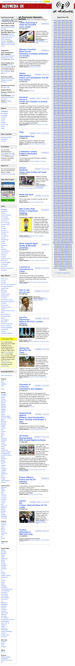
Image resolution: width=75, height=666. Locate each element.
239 (66, 195)
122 (55, 236)
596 (58, 75)
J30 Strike (4, 292)
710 (62, 36)
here (5, 73)
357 (55, 156)
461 (58, 120)
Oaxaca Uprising (6, 325)
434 (66, 129)
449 (66, 124)
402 (55, 141)
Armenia (3, 641)
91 (70, 244)
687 (55, 44)
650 (62, 56)
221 (58, 202)
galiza (2, 419)
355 (62, 156)
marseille (3, 445)
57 (64, 254)
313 (70, 170)
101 (58, 242)
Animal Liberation (37, 124)
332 (55, 164)
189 (66, 212)
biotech (3, 652)
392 (55, 144)
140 (62, 229)
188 (70, 212)
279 (66, 181)
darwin (3, 528)
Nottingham (4, 139)
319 (66, 168)
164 (66, 220)
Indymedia (4, 245)
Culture (3, 226)
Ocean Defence (5, 251)
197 (55, 210)
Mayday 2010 (5, 296)
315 (62, 170)
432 (55, 131)
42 (55, 259)
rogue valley (4, 613)
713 (70, 34)
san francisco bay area (7, 619)
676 (58, 48)
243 (70, 193)
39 (64, 259)
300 (62, 175)
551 (58, 90)
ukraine (3, 479)
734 (66, 27)
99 (65, 242)
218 (70, 202)
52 (61, 256)
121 (58, 236)
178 (70, 215)
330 (62, 164)
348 (70, 158)
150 (62, 226)
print (2, 380)
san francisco (5, 618)
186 (58, 214)
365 (62, 153)
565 (62, 85)
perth (2, 535)
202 (55, 209)
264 (66, 187)
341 (58, 161)
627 (55, 64)
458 (70, 120)
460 (62, 120)
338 (70, 161)
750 (62, 22)
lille (2, 436)
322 (55, 168)
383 (70, 146)
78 (55, 249)
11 (57, 268)
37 (70, 259)
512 (55, 103)
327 (55, 166)
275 (62, 183)
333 (70, 163)
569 (66, 83)
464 (66, 119)
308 (70, 171)
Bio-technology (5, 222)
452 (55, 124)
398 (70, 141)
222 (55, 202)
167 (55, 220)
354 (66, 156)
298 (70, 175)
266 (58, 187)
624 (66, 64)
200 (62, 209)
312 (55, 171)
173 (70, 217)
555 (62, 88)
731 (58, 29)
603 (70, 71)
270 (62, 185)
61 (70, 253)
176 (58, 217)
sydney (3, 538)
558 (70, 87)
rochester (3, 611)
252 (55, 192)
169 (66, 219)
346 (58, 159)
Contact (36, 1)
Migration (41, 40)
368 (70, 151)
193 (70, 210)
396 (58, 142)
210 (62, 205)
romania (3, 465)
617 (55, 68)
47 (58, 258)
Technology (22, 237)
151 (58, 226)
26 (67, 263)
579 (66, 80)
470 (62, 117)
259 (66, 188)
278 (70, 181)
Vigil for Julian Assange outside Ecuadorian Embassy (7, 80)
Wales (3, 126)
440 (62, 127)
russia (3, 467)
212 (55, 205)
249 (66, 192)
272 (55, 185)
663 (70, 51)
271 (58, 185)
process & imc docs (6, 660)
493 (70, 109)
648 (70, 56)
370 (62, 151)
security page (5, 366)
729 (66, 29)
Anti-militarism (5, 219)
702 (55, 39)
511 (58, 103)
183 (70, 214)
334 (66, 163)
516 (58, 102)
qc (1, 536)
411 (58, 137)
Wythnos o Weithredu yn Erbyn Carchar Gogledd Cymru (8, 44)
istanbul (3, 428)
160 (62, 222)
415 (62, 136)
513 (70, 102)
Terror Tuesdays (5, 71)
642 (55, 59)
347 (55, 159)
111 (58, 239)
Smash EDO (4, 329)
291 (58, 178)
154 (66, 224)
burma (3, 526)
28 (61, 263)
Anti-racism (32, 144)
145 (62, 227)
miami (3, 584)
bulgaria (3, 409)
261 (58, 188)
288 (70, 178)
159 (66, 222)
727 (55, 31)
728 (70, 29)
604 (66, 71)
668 (70, 49)
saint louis (4, 614)
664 (66, 51)
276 (58, 183)
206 (58, 207)
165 (62, 220)
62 (67, 253)
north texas (4, 599)
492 (55, 110)
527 (55, 98)
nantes (3, 446)
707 (55, 37)
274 (66, 183)
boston (3, 560)
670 (62, 49)
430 (62, 131)
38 (67, 259)
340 (62, 161)
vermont (3, 633)
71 (58, 251)
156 (58, 224)
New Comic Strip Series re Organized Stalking (28, 211)
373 (70, 149)
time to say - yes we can (25, 291)
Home (5, 1)
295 (62, 176)
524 (66, 98)
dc (1, 570)
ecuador (3, 501)
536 (58, 95)
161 (58, 222)
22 (61, 265)
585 (62, 78)
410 (62, 137)
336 (58, 163)
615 (62, 68)
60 (55, 254)
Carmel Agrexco (5, 314)
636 (58, 61)
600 (62, 73)
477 (55, 115)
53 (58, 256)
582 (55, 80)
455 (62, 122)
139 (66, 229)
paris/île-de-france (6, 455)
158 (70, 222)
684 (66, 44)
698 (70, 39)
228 (70, 198)
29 (58, 263)
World (36, 42)
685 (62, 44)
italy (2, 429)
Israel (2, 645)
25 (70, 263)
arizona (3, 550)
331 (58, 164)
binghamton (4, 558)
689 (66, 42)
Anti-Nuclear (4, 217)
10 (60, 268)
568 (70, 83)
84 (55, 248)
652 (55, 56)
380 (62, 148)
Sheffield (38, 202)
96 (55, 244)
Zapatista (3, 270)
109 (66, 239)
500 (62, 107)
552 (55, 90)
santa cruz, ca (5, 623)
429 (66, 131)
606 (58, 71)
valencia (3, 482)
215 (62, 203)
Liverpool (22, 541)
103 (70, 241)
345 (62, 159)
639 (66, 59)
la (1, 579)
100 (62, 242)
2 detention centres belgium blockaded (28, 152)
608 (70, 70)
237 (55, 197)
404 (66, 139)
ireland (3, 426)
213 (70, 203)
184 (66, 214)
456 (58, 122)
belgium (3, 404)
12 (54, 268)
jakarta (3, 530)
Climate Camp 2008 (7, 323)
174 (66, 217)
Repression (38, 41)
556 (58, 88)
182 (55, 215)
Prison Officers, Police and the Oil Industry (27, 479)
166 (58, 220)
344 (66, 159)
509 (66, 103)
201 (58, 209)
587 (55, 78)
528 (70, 97)
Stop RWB (4, 322)
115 (62, 237)
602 (55, 73)
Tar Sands (4, 298)
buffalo (3, 562)
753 (70, 20)
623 (70, 64)
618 (70, 66)
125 (62, 234)
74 (67, 249)
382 (55, 148)
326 (58, 166)
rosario (3, 509)
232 (55, 198)
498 (70, 107)
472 (55, 117)
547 (55, 92)
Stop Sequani (5, 320)
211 (58, 205)
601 (58, 73)
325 (62, 166)
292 (55, 178)
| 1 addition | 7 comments (38, 98)
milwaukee (4, 587)
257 (55, 190)
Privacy (26, 1)
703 (70, 37)
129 (66, 232)
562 (55, 87)
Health (47, 520)
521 (58, 100)
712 (55, 36)
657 (55, 54)
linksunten (4, 438)
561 (58, 87)
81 (64, 248)
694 (66, 41)
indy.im (3, 153)
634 (66, 61)
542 (55, 93)
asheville (3, 553)
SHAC (31, 124)
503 (70, 105)
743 (70, 24)
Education (4, 230)
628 (70, 63)
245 (62, 193)
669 (66, 49)
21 (64, 265)
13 (70, 266)
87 (64, 246)
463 (70, 119)
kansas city (4, 577)
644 (66, 58)
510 (62, 103)
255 (62, 190)
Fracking (3, 234)
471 (58, 117)
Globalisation (5, 239)
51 (64, 256)
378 (70, 148)
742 (55, 25)
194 (66, 210)
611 (58, 70)
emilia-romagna (5, 416)
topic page (7, 87)
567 (55, 85)
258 (70, 188)
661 (58, 53)
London (3, 119)
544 (66, 92)
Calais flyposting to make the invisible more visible (28, 24)
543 (70, 92)
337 (55, 163)
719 (66, 32)
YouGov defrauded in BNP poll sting (26, 532)
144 (66, 227)
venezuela (4, 518)
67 (70, 251)
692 (55, 42)
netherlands (4, 450)
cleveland (4, 565)
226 (58, 200)
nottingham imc (5, 453)
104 (66, 241)
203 (70, 207)
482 (55, 114)
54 (55, 256)
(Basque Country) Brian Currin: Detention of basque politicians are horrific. (33, 52)
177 (55, 217)
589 (66, 76)
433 (70, 129)
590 (62, 76)
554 (66, 88)
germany (3, 421)
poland (3, 460)
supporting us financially (8, 174)
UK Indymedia (19, 5)
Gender (3, 238)
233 (70, 197)
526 (58, 98)
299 (66, 175)
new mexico (4, 594)
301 (58, 175)
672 (55, 49)
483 (70, 112)
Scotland (3, 141)
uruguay (3, 514)
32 (67, 261)
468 (70, 117)
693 (70, 41)
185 (62, 214)
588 (70, 76)
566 (58, 85)
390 (62, 144)
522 (55, 100)
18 (55, 266)
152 (55, 226)
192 (55, 212)
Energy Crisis (5, 232)
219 (66, 202)
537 (55, 95)
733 (70, 27)
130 (62, 232)
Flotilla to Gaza (5, 294)
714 (66, 34)
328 (70, 164)
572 (55, 83)
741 (58, 25)
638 (70, 59)
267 (55, 187)
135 (62, 231)
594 (66, 75)
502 (55, 107)
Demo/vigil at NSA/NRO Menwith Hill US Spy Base (8, 57)
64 (61, 253)
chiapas (3, 490)
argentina (3, 487)
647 (55, 58)
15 (64, 266)
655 (62, 54)
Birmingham (4, 113)
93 (64, 244)
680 (62, 46)
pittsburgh (4, 606)
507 (55, 105)
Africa (2, 389)
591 (58, 76)
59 (58, 254)
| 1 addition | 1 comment (38, 502)
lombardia (4, 440)
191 (58, 212)
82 (61, 248)
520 (62, 100)
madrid (3, 441)
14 (67, 266)
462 (55, 120)
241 (58, 195)
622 (55, 66)
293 (70, 176)
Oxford (3, 121)
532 (55, 97)
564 (66, 85)
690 (62, 42)
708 (70, 36)
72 (55, 251)
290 (62, 178)
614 (66, 68)
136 (58, 231)
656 (58, 54)
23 (58, 265)
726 (58, 31)
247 (55, 193)
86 (67, 246)
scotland (3, 470)
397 (55, 142)
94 (61, 244)
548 (70, 90)
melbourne (4, 533)
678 (70, 46)
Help (40, 1)
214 (66, 203)
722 (55, 32)
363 (70, 153)
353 (70, 156)
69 (64, 251)
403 (70, 139)
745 (62, 24)
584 (66, 78)
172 (55, 219)
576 (58, 81)
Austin (3, 557)
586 (58, 78)
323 (70, 166)
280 (62, 181)
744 (66, 24)
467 (55, 119)
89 (58, 246)
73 (70, 249)
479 (66, 114)
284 (66, 180)
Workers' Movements (7, 268)
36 (55, 261)
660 (62, 53)
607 (55, 71)
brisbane (3, 524)
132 (55, 232)
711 (58, 36)
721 (58, 32)
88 (61, 246)
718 (70, 32)
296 (58, 176)
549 (66, 90)
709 (66, 36)
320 (62, 168)
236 (58, 197)
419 (66, 134)
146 (58, 227)
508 (70, 103)
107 (55, 241)
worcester (4, 636)
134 (66, 231)
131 (58, 232)
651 (58, 56)
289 (66, 178)
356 (58, 156)
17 (58, 266)
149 (66, 226)
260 (62, 188)
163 (70, 220)
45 (64, 258)
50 (67, 256)
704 (66, 37)
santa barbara (5, 621)
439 (66, 127)
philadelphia (4, 604)
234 (66, 197)
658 (70, 53)
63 (64, 253)
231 (58, 198)
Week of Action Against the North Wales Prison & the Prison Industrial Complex (8, 37)
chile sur (3, 494)
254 (66, 190)
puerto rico (4, 506)
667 (55, 51)
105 (62, 241)
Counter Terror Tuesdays (7, 65)
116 (58, 237)
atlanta (3, 555)
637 (55, 61)
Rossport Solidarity (6, 327)
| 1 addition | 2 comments (38, 133)
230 (62, 198)
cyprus (3, 414)
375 (62, 149)
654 (66, 54)
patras (3, 457)
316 (58, 170)
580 (62, 80)
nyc (2, 601)
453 (70, 122)
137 (55, 231)
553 (70, 88)
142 (55, 229)
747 (55, 24)
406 (58, 139)
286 (58, 180)
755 (62, 20)
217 (55, 203)
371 (58, 151)
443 (70, 126)
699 (66, 39)
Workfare (3, 282)
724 (66, 31)
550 (62, 90)
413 (70, 136)
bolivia (3, 489)
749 (66, 22)
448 (70, 124)
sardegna (3, 468)
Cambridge (43, 522)
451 (58, 124)
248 (70, 192)
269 (66, 185)
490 (62, 110)
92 (67, 244)
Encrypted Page (8, 339)
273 (70, 183)
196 (58, 210)
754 (66, 20)
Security (47, 1)
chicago (3, 563)
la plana (3, 431)
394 (66, 142)
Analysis (31, 341)
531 (58, 97)
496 (58, 109)
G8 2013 (3, 281)
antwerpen (4, 394)
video (2, 385)
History (3, 243)
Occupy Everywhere (7, 286)
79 (70, 248)
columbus (4, 568)
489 (66, 110)
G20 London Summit (7, 299)
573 (70, 81)
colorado (3, 567)
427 (55, 132)
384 (66, 146)
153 (70, 224)
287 (55, 180)
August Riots (4, 288)
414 (66, 136)
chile (2, 492)
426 (58, 132)
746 (58, 24)
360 (62, 154)
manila (3, 531)
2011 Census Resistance (8, 284)
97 (71, 242)
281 (58, 181)
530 (62, 97)
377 (55, 149)
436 (58, 129)
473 (70, 115)
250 (62, 192)
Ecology (31, 260)
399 (66, 141)
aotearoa (3, 523)
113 (70, 237)
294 (66, 176)
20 (67, 265)
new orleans (4, 596)
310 (62, 171)
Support (48, 3)
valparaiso (4, 516)
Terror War (38, 66)
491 (58, 110)
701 (58, 39)
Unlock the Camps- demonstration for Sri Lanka (33, 504)
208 (70, 205)
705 (62, 37)
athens (3, 397)
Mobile (10, 1)
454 (66, 122)
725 (62, 31)
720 (62, 32)
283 (70, 180)
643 (70, 58)
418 (70, 134)
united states (4, 629)
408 (70, 137)
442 (55, 127)
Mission (21, 1)
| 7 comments (41, 169)
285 (62, 180)
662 (55, 53)
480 (62, 114)
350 (62, 158)
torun (2, 475)
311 (58, 171)
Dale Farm (4, 290)
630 (62, 63)
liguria (3, 435)
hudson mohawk (6, 575)
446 (58, 126)
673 (70, 48)
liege (2, 433)
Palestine (41, 187)
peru (2, 504)
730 (62, 29)
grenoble (3, 423)
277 (55, 183)
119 (66, 236)
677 (55, 48)
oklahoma (4, 602)
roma (2, 463)
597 (55, 75)
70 (61, 251)
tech (2, 662)
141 (58, 229)
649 (66, 56)
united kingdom (5, 480)
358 (70, 154)
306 (58, 173)
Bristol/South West (6, 137)
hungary (3, 424)
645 (62, 58)
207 (55, 207)
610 (62, 70)
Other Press (4, 253)
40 (61, 259)
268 (70, 185)
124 (66, 234)
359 (66, 154)
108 (70, 239)
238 (70, 195)
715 (62, 34)
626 (58, 64)
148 (70, 226)
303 (70, 173)
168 (70, 219)
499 (66, 107)
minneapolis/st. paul (7, 589)
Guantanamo (5, 305)
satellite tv (4, 384)
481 (58, 114)
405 (62, 139)
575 (62, 81)
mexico (3, 502)
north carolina (5, 597)
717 (55, 34)
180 (62, 215)
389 (66, 144)
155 (62, 224)
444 (66, 126)
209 (66, 205)
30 (55, 263)
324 (66, 166)
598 (70, 73)
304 (66, 173)
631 (58, 63)
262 (55, 188)
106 (58, 241)
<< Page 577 (58, 273)
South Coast (44, 41)
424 (66, 132)
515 (62, 102)
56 (67, 254)
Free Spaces (37, 260)
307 (55, 173)
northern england (6, 452)
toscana (3, 477)
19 (70, 265)
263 (70, 187)
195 (62, 210)
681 (58, 46)
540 (62, 93)
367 (55, 153)
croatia (3, 412)
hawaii (3, 572)
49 (70, 256)
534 (66, 95)
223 (70, 200)
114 (66, 237)
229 (66, 198)
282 (55, 181)
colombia (3, 499)
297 (55, 176)
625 (62, 64)
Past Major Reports (6, 333)
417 (55, 136)
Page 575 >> (67, 273)
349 (66, 158)
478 (70, 114)
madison (3, 580)
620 (62, 66)
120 (62, 236)
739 (66, 25)
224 (66, 200)
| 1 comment (41, 195)
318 (70, 168)
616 (58, 68)
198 (70, 209)
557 (55, 88)
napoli (3, 448)
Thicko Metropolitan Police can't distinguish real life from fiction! (33, 76)
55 (70, 254)
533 (70, 95)
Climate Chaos (41, 469)
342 (55, 161)
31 (70, 261)
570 (62, 83)
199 (66, 209)
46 (61, 258)
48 (55, 258)
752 (55, 22)
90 (55, 246)
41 (58, 259)
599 (66, 73)
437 (55, 129)
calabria (3, 411)
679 (66, 46)
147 (55, 227)
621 (58, 66)
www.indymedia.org (6, 375)
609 (66, 70)
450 (62, 124)
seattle (3, 626)
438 (70, 127)
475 (62, 115)
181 (58, 215)
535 (62, 95)
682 (55, 46)
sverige (3, 472)
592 (55, 76)
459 (66, 120)
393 (70, 142)
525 (62, 98)
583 (70, 78)
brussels (3, 407)
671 (58, 49)
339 (66, 161)
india (2, 543)
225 (62, 200)
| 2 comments (41, 74)
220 (62, 202)
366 (58, 153)
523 (70, 98)
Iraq (2, 247)
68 (67, 251)
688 (70, 42)
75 (64, 249)
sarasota (3, 624)
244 (66, 193)
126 (58, 234)
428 (70, 131)
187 (55, 214)
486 (58, 112)
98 (68, 242)
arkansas (3, 551)
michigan (3, 585)
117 (55, 237)
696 (58, 41)
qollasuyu (4, 507)
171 (58, 219)
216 (58, 203)
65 (58, 253)
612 (55, 70)
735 (62, 27)
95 (58, 244)
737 (55, 27)
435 (62, 129)
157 (55, 224)
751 (58, 22)
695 (62, 41)
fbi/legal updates (6, 657)
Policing (3, 257)
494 (66, 109)
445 (62, 126)
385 (62, 146)
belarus (3, 402)
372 (55, 151)
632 (55, 63)
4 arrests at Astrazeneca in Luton (26, 269)
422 (55, 134)
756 (58, 20)
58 (61, 254)
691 (58, 42)
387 (55, 146)
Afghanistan (4, 211)
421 (58, 134)
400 (62, 141)
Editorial (15, 1)
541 (58, 93)
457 (55, 122)
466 (58, 119)
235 (62, 197)
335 (62, 163)
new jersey (4, 592)
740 (62, 25)
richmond (3, 609)
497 (55, 109)
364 (66, 153)
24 (55, 265)
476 (58, 115)
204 (66, 207)
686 (58, 44)
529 (66, 97)
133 (70, 231)
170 (62, 219)
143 (70, 227)
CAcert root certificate (5, 361)
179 (66, 215)
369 (66, 151)
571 (58, 83)
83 (58, 248)
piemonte (3, 458)
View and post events (7, 20)
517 (55, 102)
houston (3, 574)
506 (58, 105)
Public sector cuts (6, 258)
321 (58, 168)
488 (70, 110)
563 (70, 85)
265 (62, 187)
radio (2, 382)
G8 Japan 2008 (5, 316)
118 (70, 236)
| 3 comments (41, 268)
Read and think (26, 194)
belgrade (3, 406)
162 (55, 222)
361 (58, 154)
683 (70, 44)
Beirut (2, 643)
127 (55, 234)
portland (3, 607)
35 (58, 261)
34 (61, 261)
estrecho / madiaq (6, 418)
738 (70, 25)
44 (67, 258)
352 (55, 158)
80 (67, 248)
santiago (3, 511)
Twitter (10, 153)
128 (70, 232)
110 (62, 239)
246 (58, 193)
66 (55, 253)
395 (62, 142)
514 (66, 102)
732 (55, 29)
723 (70, 31)
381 (58, 148)
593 (70, 75)
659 (66, 53)
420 (62, 134)
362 (55, 154)
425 (62, 132)
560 (62, 87)
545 (62, 92)
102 (54, 242)
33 (64, 261)
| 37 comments (41, 436)
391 (58, 144)
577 (55, 81)
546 (58, 92)
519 (66, 100)
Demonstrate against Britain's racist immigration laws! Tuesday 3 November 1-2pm (33, 417)
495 (62, 109)
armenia (3, 396)
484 (66, 112)
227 (55, 200)
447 (55, 126)
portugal (3, 462)
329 (66, 164)
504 (66, 105)
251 (58, 192)
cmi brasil (4, 496)
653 (70, 54)
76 (61, 249)
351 (58, 158)
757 (55, 20)
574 (66, 81)
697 (55, 41)
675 (62, 48)
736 (58, 27)
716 (58, 34)
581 (58, 80)
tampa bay (4, 628)
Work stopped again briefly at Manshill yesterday (28, 245)
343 (70, 159)
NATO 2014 (4, 279)
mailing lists (4, 658)
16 (61, 266)
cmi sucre (4, 497)
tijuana (3, 513)
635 (62, 61)
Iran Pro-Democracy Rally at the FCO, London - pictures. (31, 320)
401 (58, 141)
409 (66, 137)
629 (66, 63)
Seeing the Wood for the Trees (25, 350)
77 (58, 249)
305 (62, 173)
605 (62, 71)
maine (3, 582)
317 (55, 170)
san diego (4, 616)
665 (62, 51)
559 (66, 87)
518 (70, 100)
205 (62, 207)
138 (70, 229)
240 (62, 195)
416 (58, 136)
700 (62, 39)
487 (55, 112)
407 (55, 139)
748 (70, 22)
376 (58, 149)
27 (64, 263)
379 (66, 148)
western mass (5, 635)
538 (70, 93)
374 (66, 149)
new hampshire (5, 591)
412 (55, 137)
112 (55, 239)
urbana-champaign (6, 631)
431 (58, 131)
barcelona (4, 401)
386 (58, 146)
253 (70, 190)
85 (70, 246)
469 (66, 117)
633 (70, 61)
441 (58, 127)
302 (55, 175)
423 (70, 132)
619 (66, 66)
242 (55, 195)
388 (70, 144)
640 (62, 59)
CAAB (12, 59)
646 (58, 58)
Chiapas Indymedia (6, 101)
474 (66, 115)
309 (66, 171)
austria (3, 399)
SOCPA (3, 331)
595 (62, 75)
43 (70, 258)
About (31, 1)
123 (70, 234)
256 (58, 190)
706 (58, 37)
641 (58, 59)
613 (70, 68)
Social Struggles (29, 188)
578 (70, 80)
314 (66, 170)
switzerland (4, 474)
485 (62, 112)
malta (2, 443)
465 (62, 119)
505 (62, 105)
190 (62, 212)
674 (66, 48)
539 (66, 93)
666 (58, 51)
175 (62, 217)
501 (58, 107)
